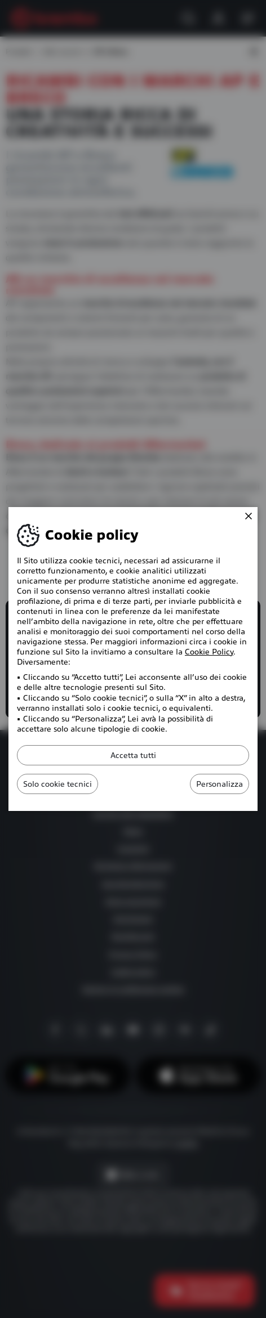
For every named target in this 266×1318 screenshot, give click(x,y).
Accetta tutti (133, 755)
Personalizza (219, 783)
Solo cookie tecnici (57, 783)
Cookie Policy (209, 651)
